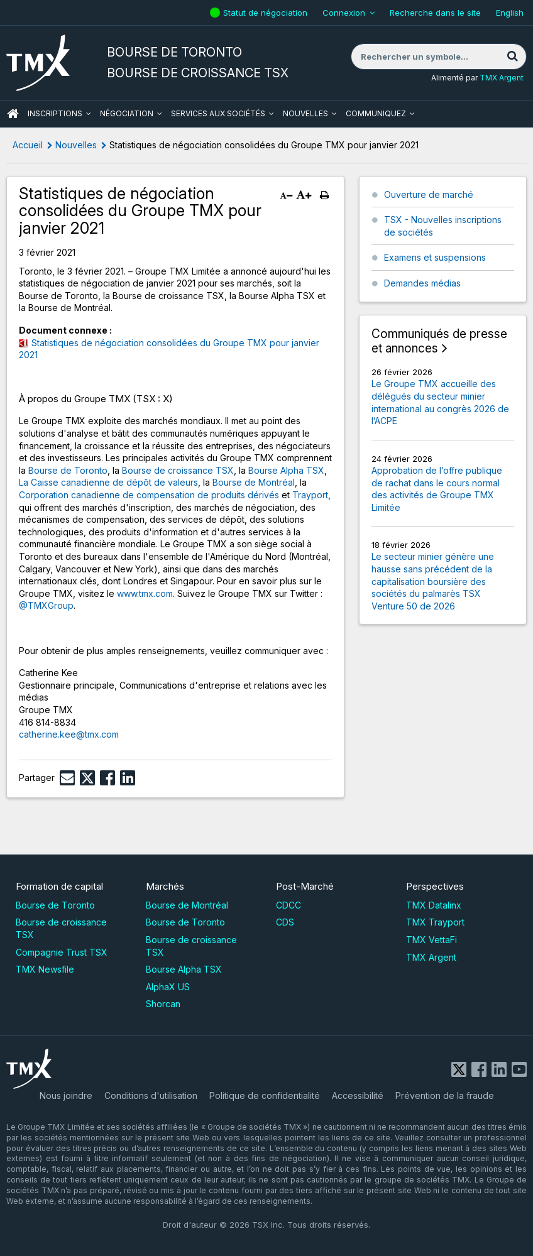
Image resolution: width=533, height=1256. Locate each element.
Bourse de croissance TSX (178, 470)
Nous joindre (66, 1095)
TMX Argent (502, 77)
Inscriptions (55, 113)
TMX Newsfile (45, 969)
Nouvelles (305, 113)
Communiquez (376, 113)
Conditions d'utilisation (150, 1095)
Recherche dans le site (435, 13)
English (510, 13)
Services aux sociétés (218, 113)
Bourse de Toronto (67, 470)
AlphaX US (168, 986)
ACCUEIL (12, 114)
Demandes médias (422, 283)
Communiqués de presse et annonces (439, 341)
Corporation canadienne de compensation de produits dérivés (149, 494)
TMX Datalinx (433, 905)
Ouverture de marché (428, 194)
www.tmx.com (145, 593)
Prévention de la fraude (444, 1095)
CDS (285, 922)
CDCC (288, 905)
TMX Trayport (435, 922)
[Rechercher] (512, 56)
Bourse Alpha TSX (286, 470)
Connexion (343, 13)
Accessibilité (357, 1095)
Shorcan (163, 1003)
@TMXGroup (46, 605)
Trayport (310, 494)
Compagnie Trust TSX (61, 952)
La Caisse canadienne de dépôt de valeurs (108, 482)
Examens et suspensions (435, 257)
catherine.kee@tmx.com (69, 734)
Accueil (28, 144)
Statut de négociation (266, 12)
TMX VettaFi (431, 939)
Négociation (126, 113)
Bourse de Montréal (253, 482)
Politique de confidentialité (264, 1095)
